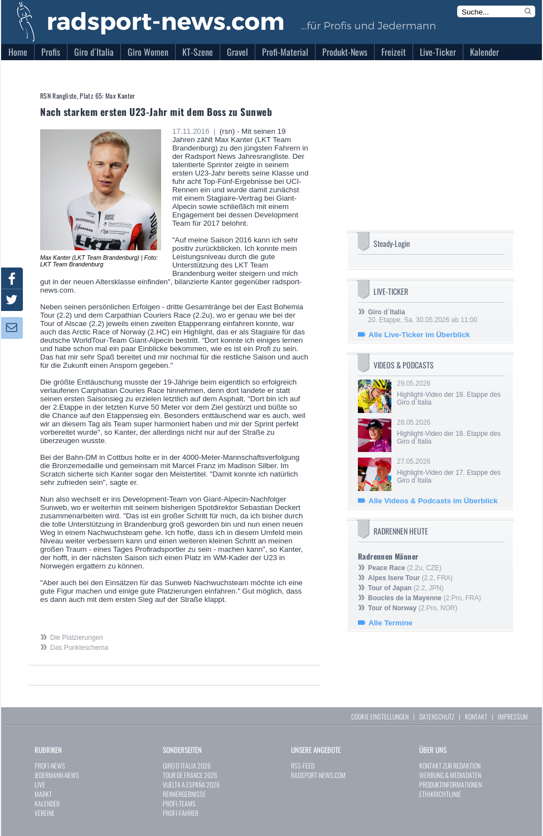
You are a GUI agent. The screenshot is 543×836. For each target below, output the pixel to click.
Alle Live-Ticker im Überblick (419, 334)
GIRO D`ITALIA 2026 (187, 765)
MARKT (43, 794)
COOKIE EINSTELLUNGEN (380, 716)
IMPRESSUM (513, 716)
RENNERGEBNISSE (184, 794)
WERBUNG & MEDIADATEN (450, 775)
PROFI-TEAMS (179, 803)
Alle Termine (391, 623)
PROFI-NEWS (50, 765)
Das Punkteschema (79, 648)
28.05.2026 (450, 432)
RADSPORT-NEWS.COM (318, 775)
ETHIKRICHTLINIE (440, 794)
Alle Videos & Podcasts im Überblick (433, 501)
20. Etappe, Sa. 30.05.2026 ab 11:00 (422, 316)
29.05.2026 (450, 393)
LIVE (40, 784)
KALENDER (47, 803)
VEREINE (45, 813)
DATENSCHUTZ (436, 716)
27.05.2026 (450, 471)
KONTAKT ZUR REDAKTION (450, 765)
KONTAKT (476, 716)
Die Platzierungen (76, 637)
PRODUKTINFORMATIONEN (450, 784)
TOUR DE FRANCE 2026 (190, 775)
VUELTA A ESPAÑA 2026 (191, 784)
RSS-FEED (302, 765)
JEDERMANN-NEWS (57, 775)
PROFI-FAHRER (180, 813)
